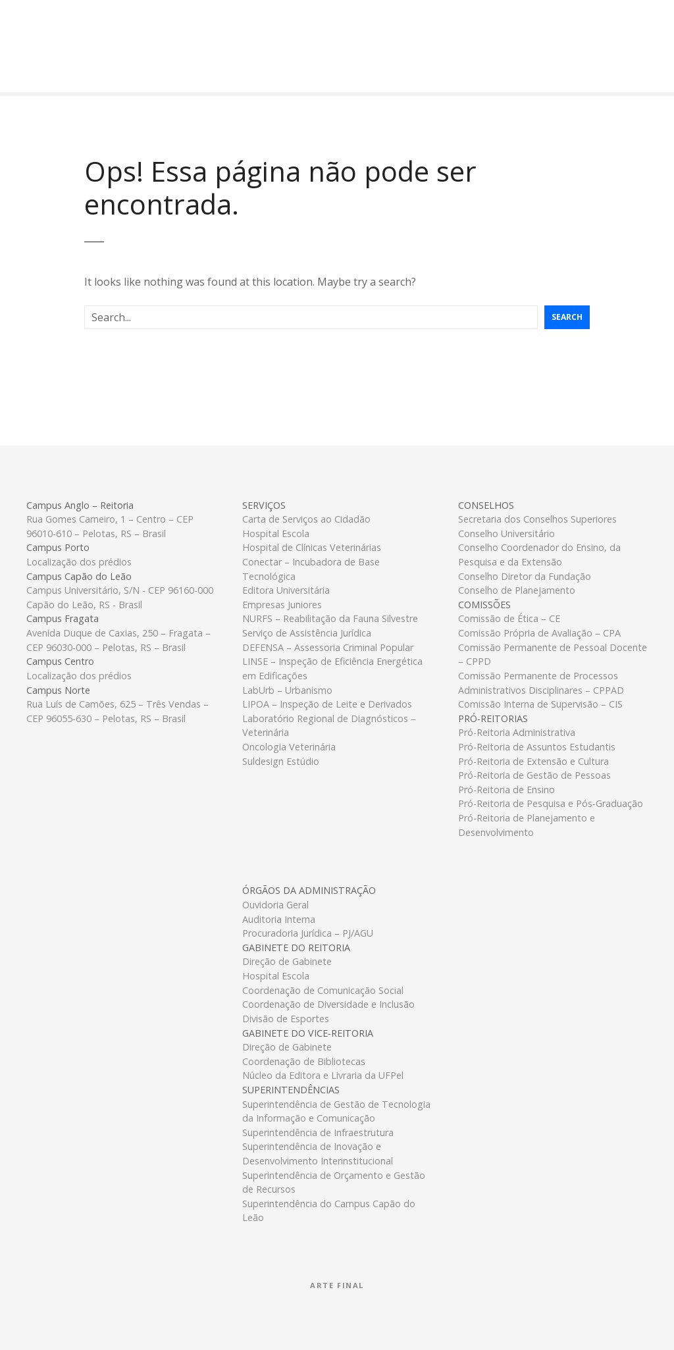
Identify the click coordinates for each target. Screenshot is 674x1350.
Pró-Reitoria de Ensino (506, 789)
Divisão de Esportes (285, 1018)
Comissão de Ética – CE (509, 618)
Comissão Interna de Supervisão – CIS (540, 704)
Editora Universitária (286, 590)
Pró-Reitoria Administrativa (516, 732)
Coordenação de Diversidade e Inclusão (328, 1004)
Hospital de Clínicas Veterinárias (311, 547)
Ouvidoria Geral (275, 904)
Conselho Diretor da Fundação (524, 576)
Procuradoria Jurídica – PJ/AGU (307, 933)
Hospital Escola (275, 533)
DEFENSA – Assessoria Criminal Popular (327, 647)
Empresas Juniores (282, 604)
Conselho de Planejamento (516, 590)
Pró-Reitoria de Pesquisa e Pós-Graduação (550, 803)
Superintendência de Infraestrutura (318, 1132)
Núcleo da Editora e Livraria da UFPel (322, 1075)
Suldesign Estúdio (280, 761)
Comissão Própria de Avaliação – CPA (539, 633)
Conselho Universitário (506, 533)
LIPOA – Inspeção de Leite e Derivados (327, 704)
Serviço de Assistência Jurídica (306, 633)
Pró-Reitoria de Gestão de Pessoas (534, 775)
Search (567, 317)
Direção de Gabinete (287, 961)
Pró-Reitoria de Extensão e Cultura (533, 761)
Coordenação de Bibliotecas (303, 1061)
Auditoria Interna (278, 919)
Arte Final (337, 1285)
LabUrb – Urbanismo (287, 690)
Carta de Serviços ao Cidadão (306, 519)
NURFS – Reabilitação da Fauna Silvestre (330, 618)
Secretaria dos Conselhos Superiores (537, 519)
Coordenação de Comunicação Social (322, 990)
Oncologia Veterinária (289, 746)
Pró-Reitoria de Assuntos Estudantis (536, 746)
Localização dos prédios (79, 562)
